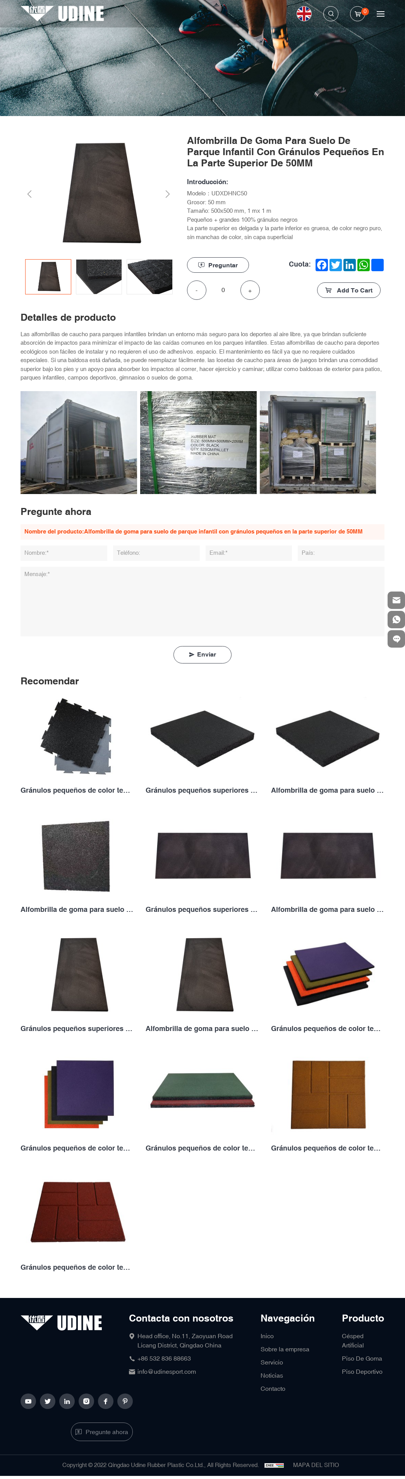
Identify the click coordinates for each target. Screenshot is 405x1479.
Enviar (206, 655)
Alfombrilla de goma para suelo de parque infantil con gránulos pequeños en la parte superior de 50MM (202, 1028)
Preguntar (223, 266)
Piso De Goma (362, 1359)
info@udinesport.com (166, 1372)
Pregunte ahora (107, 1432)
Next (168, 194)
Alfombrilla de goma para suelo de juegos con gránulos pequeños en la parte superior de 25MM (77, 909)
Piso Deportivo (362, 1372)
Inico (267, 1336)
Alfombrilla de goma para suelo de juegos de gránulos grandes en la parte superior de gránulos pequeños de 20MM (327, 790)
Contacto (273, 1389)
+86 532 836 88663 (164, 1359)
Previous (29, 194)
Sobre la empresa (285, 1349)
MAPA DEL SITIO (316, 1465)
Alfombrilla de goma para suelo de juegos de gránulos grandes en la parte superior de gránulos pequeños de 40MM (327, 909)
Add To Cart (353, 291)
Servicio (272, 1362)
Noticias (272, 1376)
